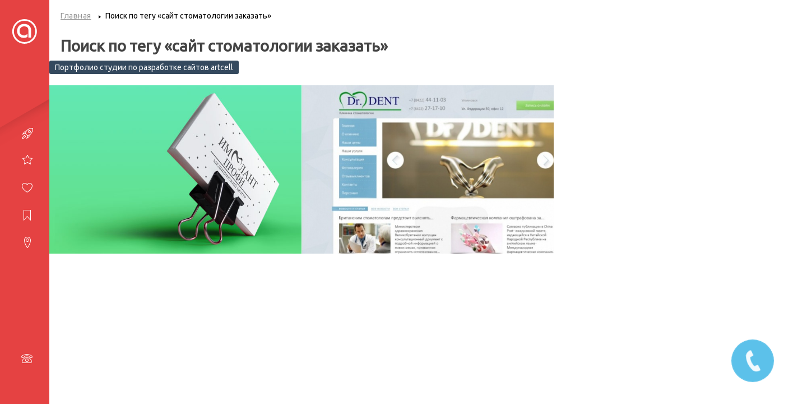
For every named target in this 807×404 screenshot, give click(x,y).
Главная (76, 15)
